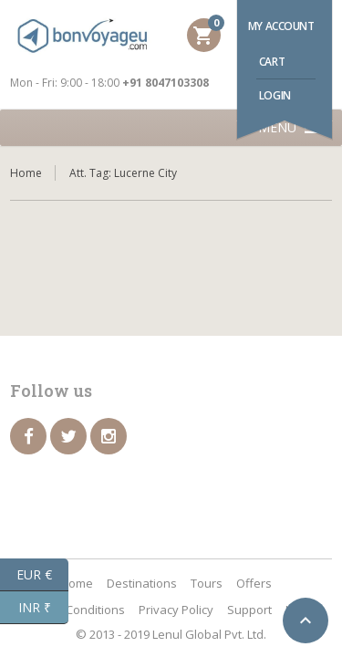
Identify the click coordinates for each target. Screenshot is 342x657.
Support (249, 609)
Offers (254, 583)
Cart (272, 61)
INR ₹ (43, 607)
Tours (207, 583)
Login (275, 95)
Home (26, 173)
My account (281, 26)
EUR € (42, 574)
